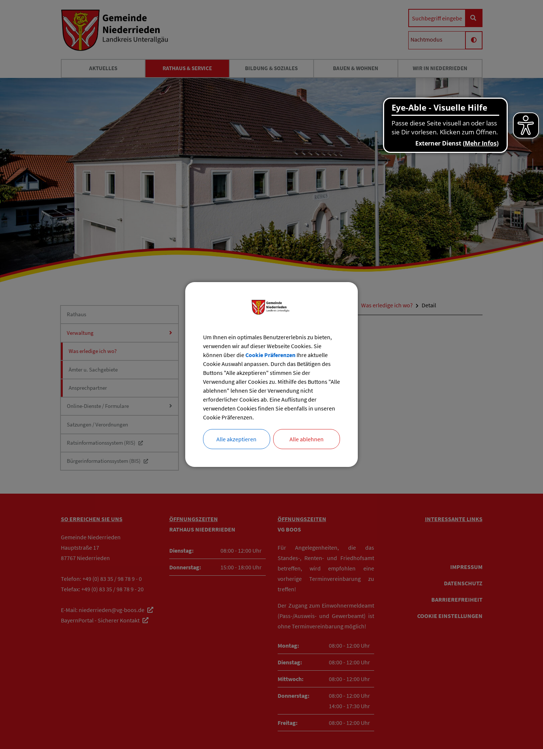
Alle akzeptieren (236, 439)
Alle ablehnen (307, 439)
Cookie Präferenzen (270, 355)
